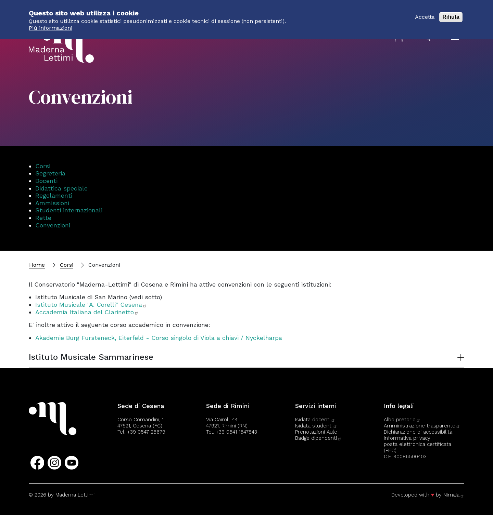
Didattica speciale (61, 188)
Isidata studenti (316, 426)
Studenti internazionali (68, 210)
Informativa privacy (407, 438)
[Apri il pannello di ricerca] (427, 37)
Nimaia (453, 495)
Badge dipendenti (318, 438)
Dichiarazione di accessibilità (418, 432)
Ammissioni (52, 203)
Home (37, 265)
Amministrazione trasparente (422, 426)
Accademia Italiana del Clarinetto (87, 312)
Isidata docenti (315, 420)
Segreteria (50, 173)
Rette (43, 217)
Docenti (46, 180)
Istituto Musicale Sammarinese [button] (91, 357)
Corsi (42, 166)
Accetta (425, 13)
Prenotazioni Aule (316, 432)
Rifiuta (450, 13)
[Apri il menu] (455, 37)
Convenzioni (52, 225)
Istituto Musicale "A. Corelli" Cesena (91, 304)
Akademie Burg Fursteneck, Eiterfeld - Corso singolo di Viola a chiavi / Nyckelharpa (158, 337)
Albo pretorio (402, 420)
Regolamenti (53, 195)
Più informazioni (50, 24)
